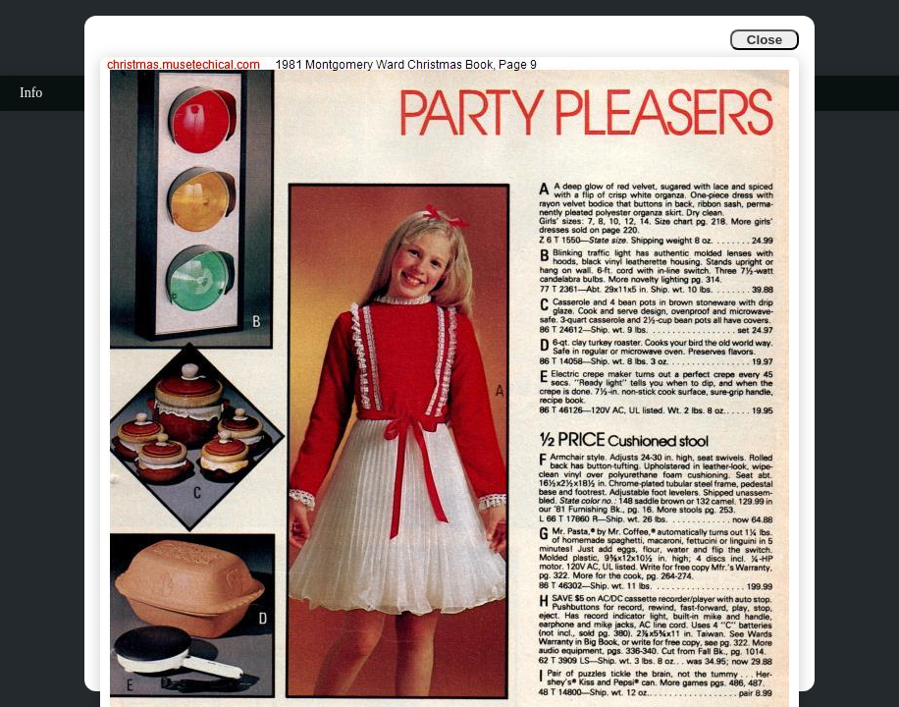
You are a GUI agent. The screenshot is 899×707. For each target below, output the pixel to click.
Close (764, 39)
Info (31, 92)
